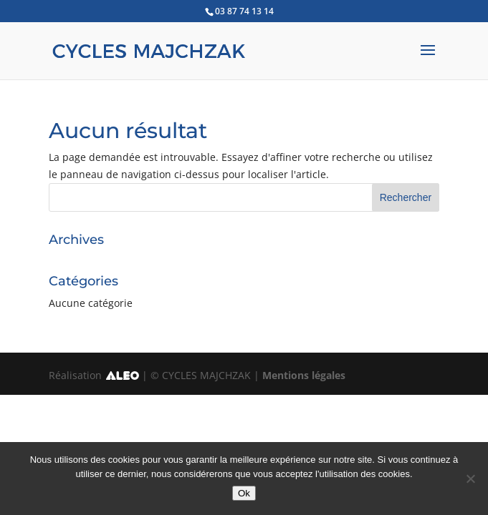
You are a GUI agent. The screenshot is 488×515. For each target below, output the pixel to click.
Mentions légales (303, 375)
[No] (470, 478)
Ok (244, 493)
